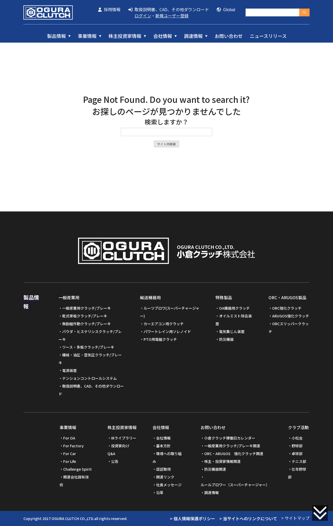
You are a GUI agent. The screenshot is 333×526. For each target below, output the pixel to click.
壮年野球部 (297, 473)
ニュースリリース (268, 35)
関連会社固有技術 (74, 480)
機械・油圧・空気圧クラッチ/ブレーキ (90, 358)
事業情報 (87, 35)
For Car (69, 453)
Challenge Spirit (77, 469)
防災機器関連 (215, 469)
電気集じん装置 (232, 331)
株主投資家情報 (124, 35)
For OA (69, 438)
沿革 (159, 492)
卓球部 (297, 453)
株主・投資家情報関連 (222, 461)
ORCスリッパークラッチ (288, 327)
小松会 (297, 438)
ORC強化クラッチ (287, 308)
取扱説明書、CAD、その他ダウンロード (168, 9)
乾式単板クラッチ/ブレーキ (84, 315)
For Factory (73, 445)
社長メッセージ (169, 484)
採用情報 (109, 9)
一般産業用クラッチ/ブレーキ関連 (232, 445)
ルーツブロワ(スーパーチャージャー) (169, 311)
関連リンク (165, 477)
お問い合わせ (229, 35)
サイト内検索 (166, 144)
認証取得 (163, 469)
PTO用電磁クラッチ (160, 339)
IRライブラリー (123, 438)
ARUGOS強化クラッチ (290, 315)
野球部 (297, 445)
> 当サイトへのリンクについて (248, 518)
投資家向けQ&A (118, 449)
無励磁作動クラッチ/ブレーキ (86, 323)
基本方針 (163, 445)
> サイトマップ (295, 518)
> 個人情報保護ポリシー (192, 518)
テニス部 (299, 461)
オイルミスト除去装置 (233, 319)
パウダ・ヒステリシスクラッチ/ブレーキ (90, 335)
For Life (69, 461)
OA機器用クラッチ (234, 308)
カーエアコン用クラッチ (164, 323)
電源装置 (69, 370)
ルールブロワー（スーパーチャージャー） (235, 484)
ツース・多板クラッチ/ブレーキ (88, 347)
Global (226, 10)
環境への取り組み (167, 457)
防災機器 (226, 339)
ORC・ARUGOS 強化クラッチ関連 (233, 453)
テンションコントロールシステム (89, 378)
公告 (114, 461)
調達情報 (193, 35)
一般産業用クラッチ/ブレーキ (86, 308)
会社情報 (162, 35)
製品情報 (56, 35)
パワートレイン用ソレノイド (167, 331)
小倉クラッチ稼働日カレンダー (229, 438)
